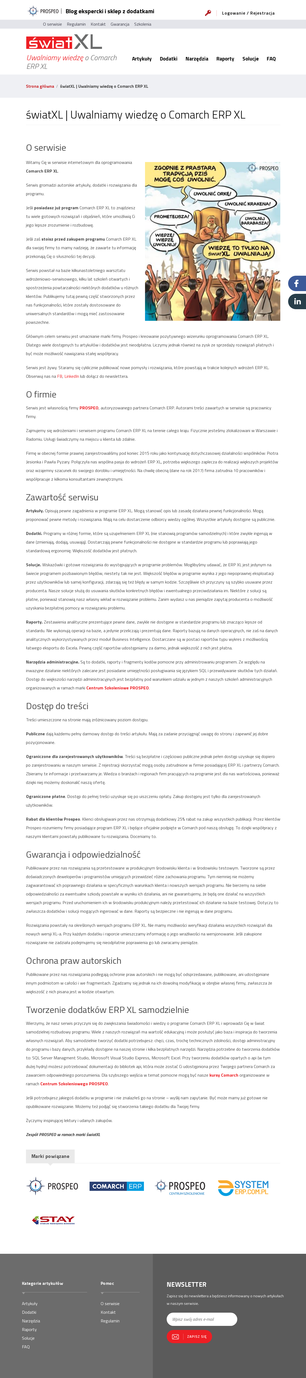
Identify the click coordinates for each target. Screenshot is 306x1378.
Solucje (250, 58)
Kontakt (98, 24)
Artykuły (142, 58)
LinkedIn (71, 376)
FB (59, 376)
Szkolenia (142, 24)
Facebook (297, 283)
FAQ (271, 58)
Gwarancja (120, 24)
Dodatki (168, 58)
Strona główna (40, 86)
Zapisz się (197, 1336)
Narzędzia (197, 58)
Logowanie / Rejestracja (248, 13)
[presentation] (198, 1357)
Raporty (225, 58)
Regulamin (76, 24)
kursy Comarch (223, 1075)
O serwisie (52, 24)
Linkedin (297, 301)
